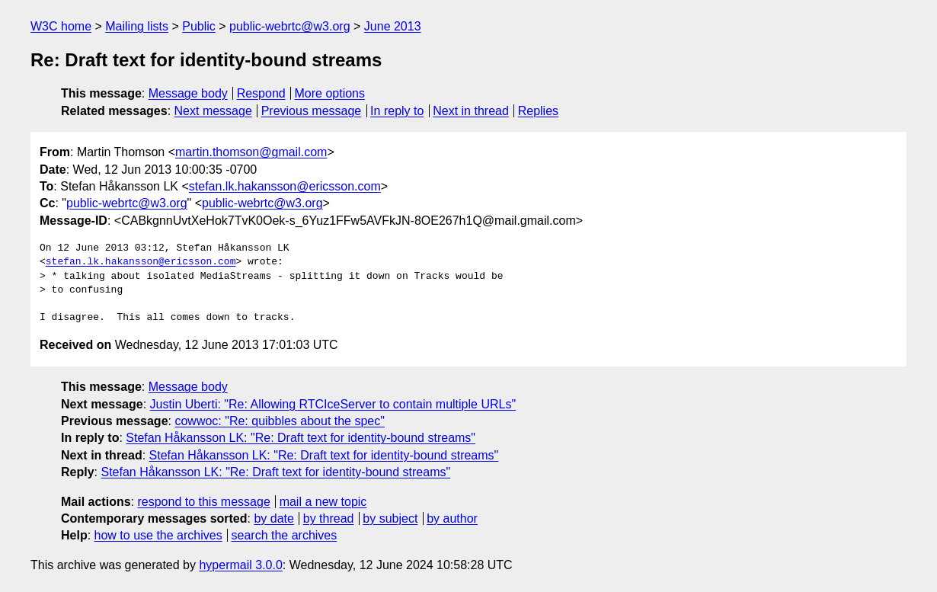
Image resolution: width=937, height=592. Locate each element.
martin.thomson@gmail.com (251, 152)
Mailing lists (136, 26)
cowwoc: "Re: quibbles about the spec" (279, 420)
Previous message (311, 110)
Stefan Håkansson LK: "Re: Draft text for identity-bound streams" (300, 437)
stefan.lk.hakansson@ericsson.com (285, 186)
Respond (261, 93)
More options (330, 93)
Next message (213, 110)
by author (452, 518)
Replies (538, 110)
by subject (390, 518)
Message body (188, 93)
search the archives (284, 535)
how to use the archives (158, 535)
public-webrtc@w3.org (289, 26)
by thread (328, 518)
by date (273, 518)
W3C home (60, 26)
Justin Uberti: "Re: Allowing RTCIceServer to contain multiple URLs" (333, 404)
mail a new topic (323, 501)
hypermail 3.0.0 (240, 564)
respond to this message (203, 501)
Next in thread (471, 110)
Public (199, 26)
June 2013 (392, 26)
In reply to (397, 110)
